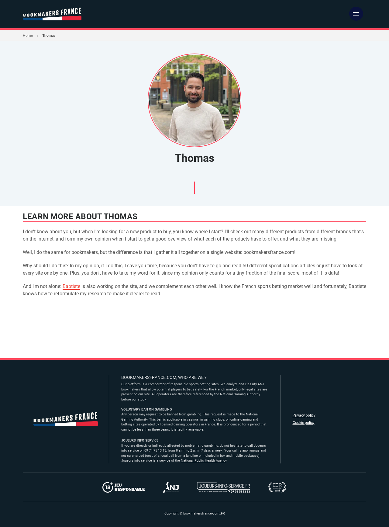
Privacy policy (304, 415)
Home (28, 35)
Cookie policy (304, 423)
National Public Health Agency (203, 461)
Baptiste (71, 286)
